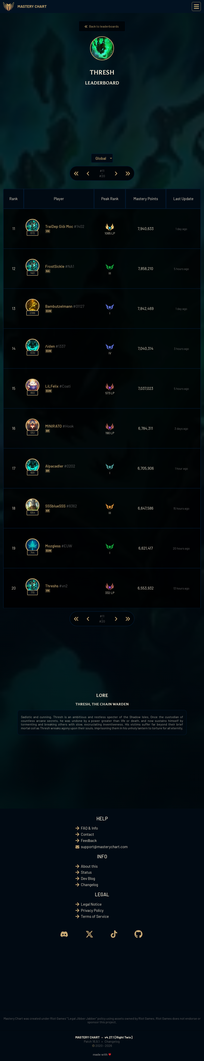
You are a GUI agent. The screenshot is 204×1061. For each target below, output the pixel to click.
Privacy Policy (92, 910)
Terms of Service (95, 916)
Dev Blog (88, 878)
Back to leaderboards (102, 26)
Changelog (89, 884)
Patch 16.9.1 (92, 1041)
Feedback (89, 840)
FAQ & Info (89, 828)
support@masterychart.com (104, 846)
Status (86, 872)
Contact (87, 834)
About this (89, 866)
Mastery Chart (32, 6)
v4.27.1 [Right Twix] (118, 1037)
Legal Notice (91, 904)
